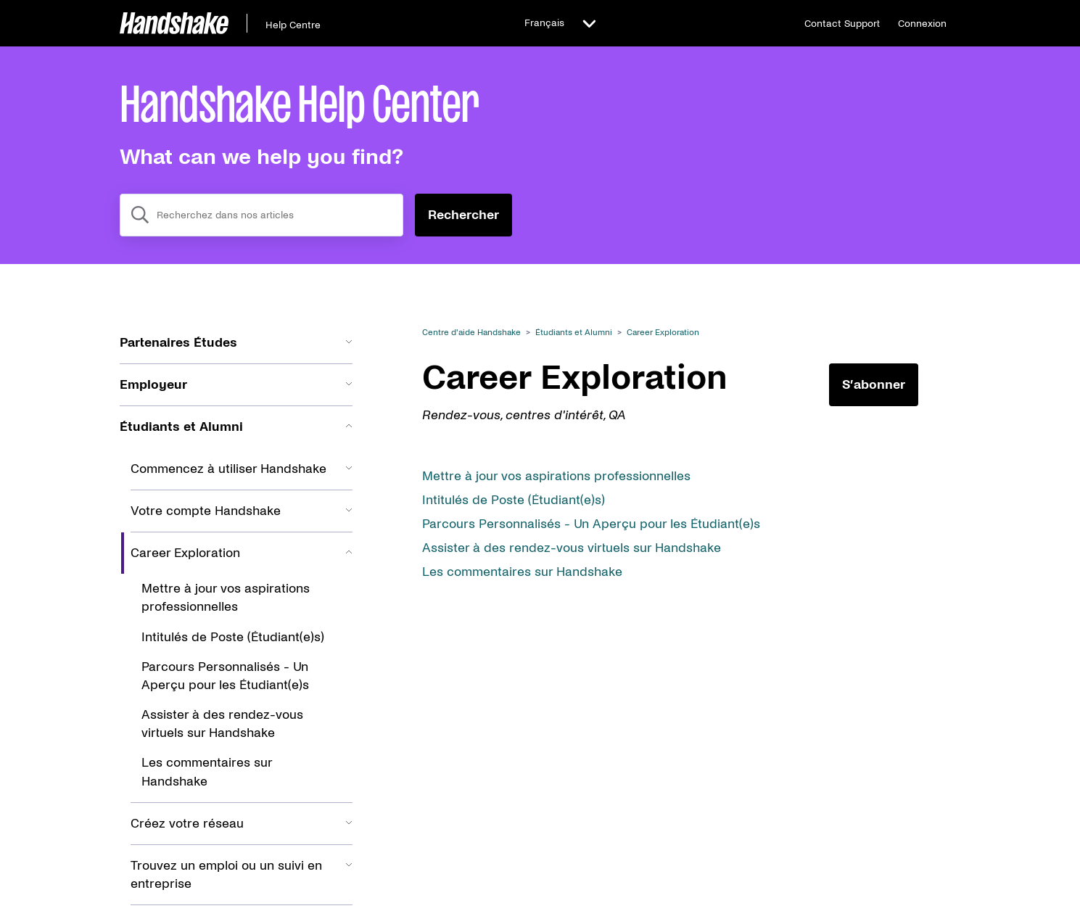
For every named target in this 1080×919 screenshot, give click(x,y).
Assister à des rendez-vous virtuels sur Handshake (571, 548)
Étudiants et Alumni (573, 332)
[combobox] (261, 215)
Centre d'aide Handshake (471, 332)
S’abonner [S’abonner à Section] (873, 385)
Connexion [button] (922, 23)
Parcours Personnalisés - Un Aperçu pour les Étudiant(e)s (591, 524)
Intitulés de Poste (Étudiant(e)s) (513, 500)
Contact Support (842, 23)
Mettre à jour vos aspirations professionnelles (556, 476)
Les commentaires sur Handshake (522, 572)
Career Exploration (663, 332)
